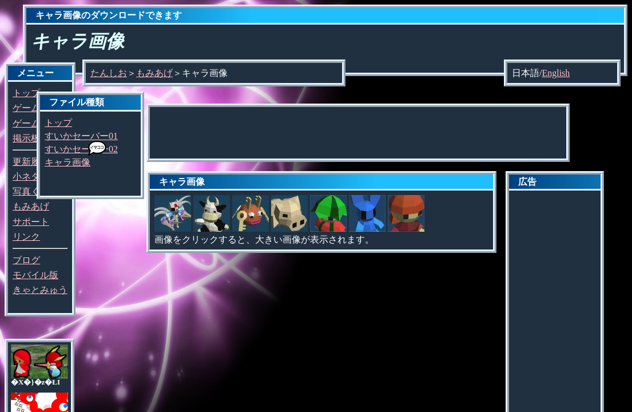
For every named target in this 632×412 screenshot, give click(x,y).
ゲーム (26, 108)
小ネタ (26, 176)
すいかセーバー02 (81, 149)
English (556, 73)
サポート (31, 222)
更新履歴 (31, 162)
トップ (26, 93)
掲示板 (26, 138)
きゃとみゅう (40, 290)
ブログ (26, 260)
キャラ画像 (67, 162)
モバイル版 (35, 275)
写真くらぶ (35, 191)
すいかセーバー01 (81, 136)
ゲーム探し (35, 123)
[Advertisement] (358, 133)
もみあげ (31, 206)
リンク (26, 236)
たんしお (108, 73)
